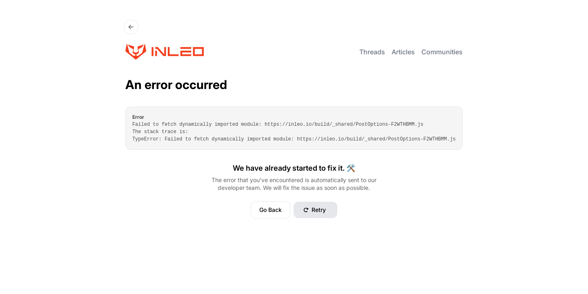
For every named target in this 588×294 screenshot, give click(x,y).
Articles (403, 52)
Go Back (270, 209)
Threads (372, 52)
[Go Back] (131, 27)
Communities (442, 52)
